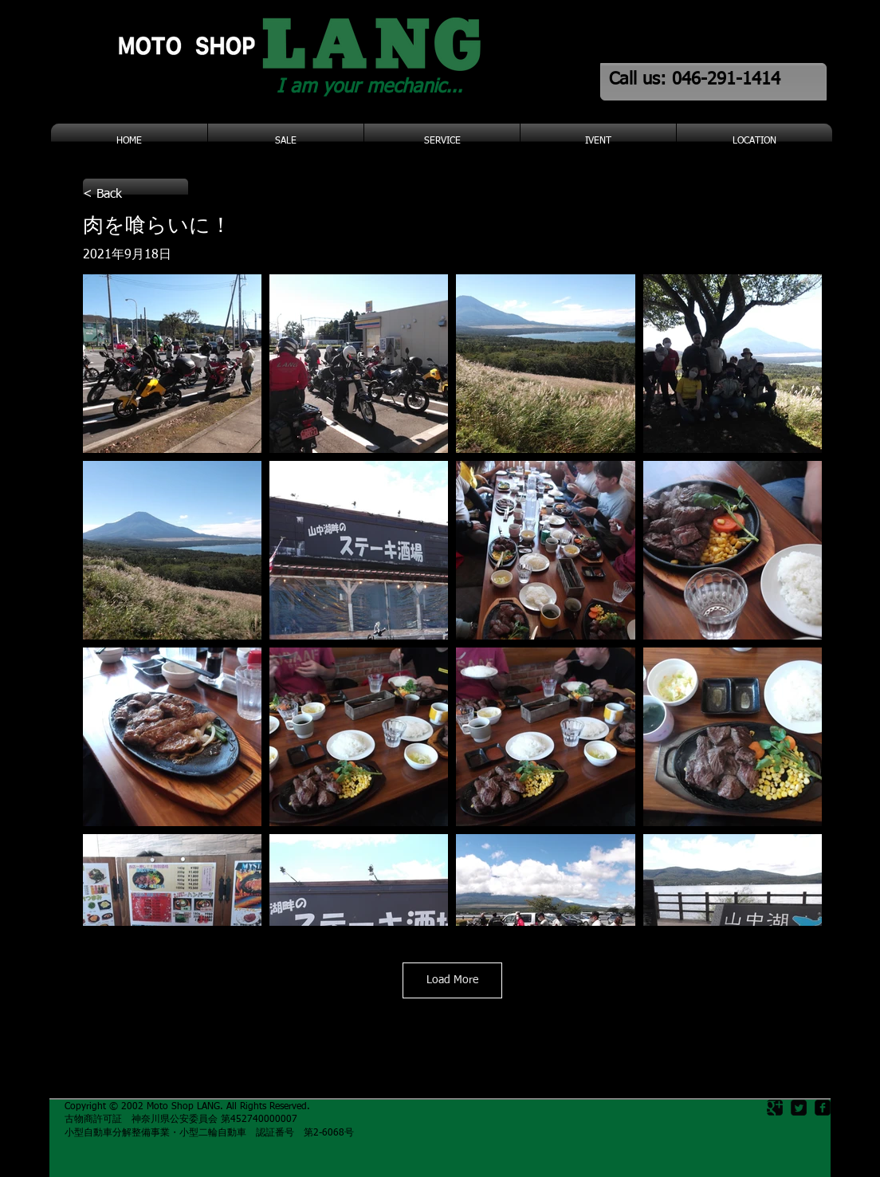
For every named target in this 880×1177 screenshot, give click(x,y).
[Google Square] (775, 1108)
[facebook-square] (823, 1108)
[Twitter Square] (799, 1108)
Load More (452, 980)
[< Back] (135, 195)
